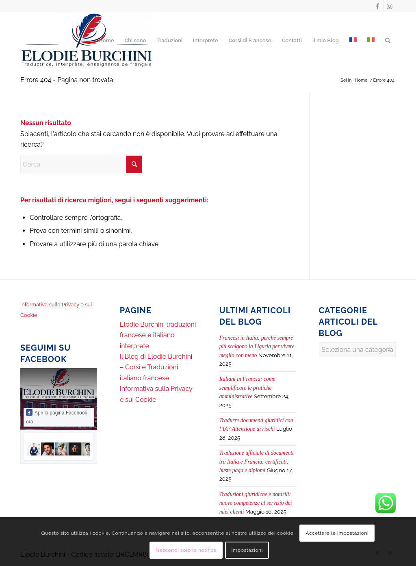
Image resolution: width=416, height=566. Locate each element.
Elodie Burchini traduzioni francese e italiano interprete (158, 335)
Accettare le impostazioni (337, 533)
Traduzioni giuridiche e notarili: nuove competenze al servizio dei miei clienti (255, 503)
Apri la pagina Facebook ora (56, 417)
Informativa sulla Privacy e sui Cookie (56, 309)
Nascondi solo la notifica (186, 550)
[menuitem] (106, 40)
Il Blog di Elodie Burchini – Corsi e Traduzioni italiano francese (156, 367)
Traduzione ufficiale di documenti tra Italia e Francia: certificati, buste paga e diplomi (256, 461)
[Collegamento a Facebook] (377, 6)
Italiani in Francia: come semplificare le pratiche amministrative (247, 387)
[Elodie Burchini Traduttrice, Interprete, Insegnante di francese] (86, 40)
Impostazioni (246, 550)
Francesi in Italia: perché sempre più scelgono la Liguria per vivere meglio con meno (257, 346)
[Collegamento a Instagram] (390, 6)
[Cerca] (388, 40)
